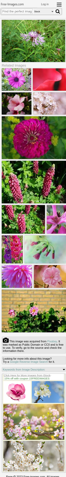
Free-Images (12, 4)
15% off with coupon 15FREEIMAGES (27, 378)
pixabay (52, 341)
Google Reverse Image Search (29, 361)
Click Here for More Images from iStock (27, 375)
